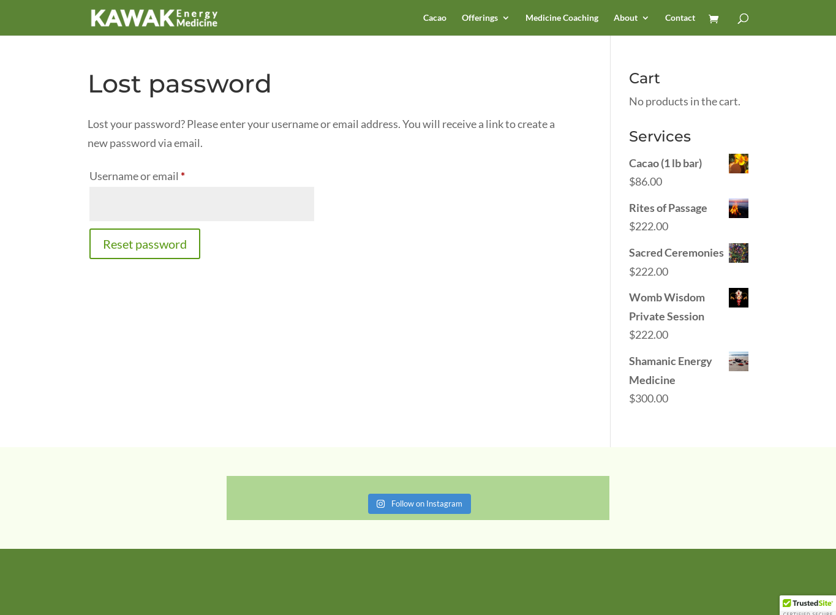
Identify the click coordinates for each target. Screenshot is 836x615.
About (626, 18)
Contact (680, 18)
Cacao (434, 18)
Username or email (158, 174)
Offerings (480, 18)
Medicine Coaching (561, 18)
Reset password (145, 243)
